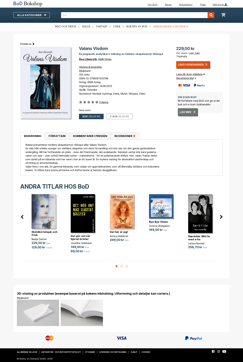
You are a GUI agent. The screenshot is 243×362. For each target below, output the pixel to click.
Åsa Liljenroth (88, 59)
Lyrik (116, 26)
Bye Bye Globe (158, 221)
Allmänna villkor (27, 352)
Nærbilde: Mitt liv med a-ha (199, 238)
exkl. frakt (194, 53)
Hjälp (203, 4)
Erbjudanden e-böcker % (170, 26)
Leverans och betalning (113, 352)
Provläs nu (25, 43)
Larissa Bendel (196, 243)
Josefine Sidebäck (81, 243)
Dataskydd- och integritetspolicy (61, 352)
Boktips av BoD (136, 26)
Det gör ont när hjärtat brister (80, 237)
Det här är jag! (119, 232)
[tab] (32, 136)
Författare (57, 136)
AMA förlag (104, 59)
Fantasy (101, 26)
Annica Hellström (119, 236)
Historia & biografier (90, 67)
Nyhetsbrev (186, 4)
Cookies (145, 352)
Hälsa (86, 26)
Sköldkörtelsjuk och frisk (44, 233)
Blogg (168, 4)
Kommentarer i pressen (90, 136)
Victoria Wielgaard (159, 225)
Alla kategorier (31, 15)
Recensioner (125, 136)
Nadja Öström (39, 239)
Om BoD (152, 4)
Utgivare (90, 352)
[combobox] (137, 15)
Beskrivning (32, 136)
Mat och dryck (65, 26)
